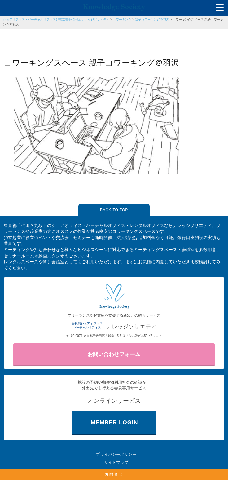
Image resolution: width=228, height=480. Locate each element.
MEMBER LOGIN (114, 422)
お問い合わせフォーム (114, 354)
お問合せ (114, 474)
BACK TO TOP (114, 210)
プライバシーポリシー (116, 454)
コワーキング (122, 19)
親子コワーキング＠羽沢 (152, 19)
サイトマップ (116, 462)
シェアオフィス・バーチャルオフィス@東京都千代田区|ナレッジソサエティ (56, 19)
